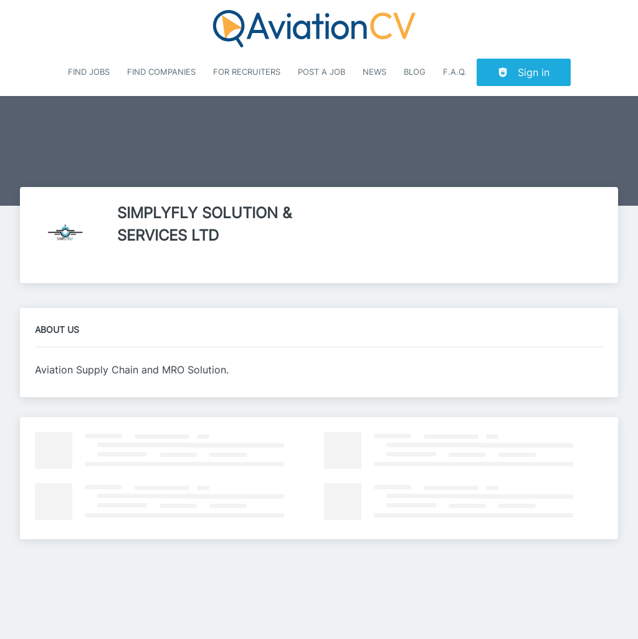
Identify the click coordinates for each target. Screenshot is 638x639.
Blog (415, 72)
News (374, 72)
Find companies (161, 72)
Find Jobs (89, 72)
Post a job (321, 72)
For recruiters (246, 72)
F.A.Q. (455, 72)
